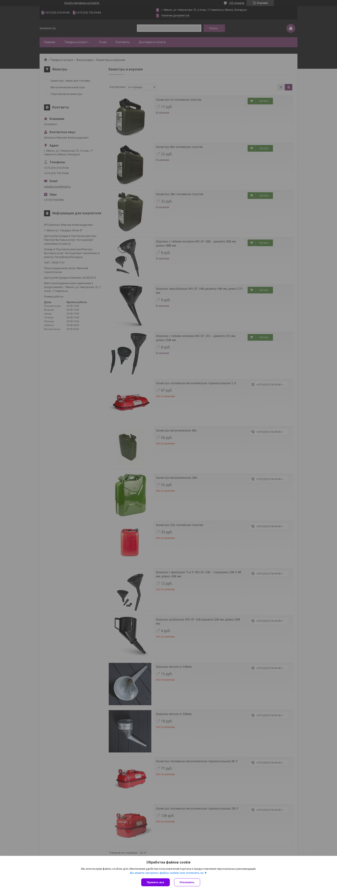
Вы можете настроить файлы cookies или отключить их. (167, 872)
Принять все (155, 882)
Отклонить (187, 882)
